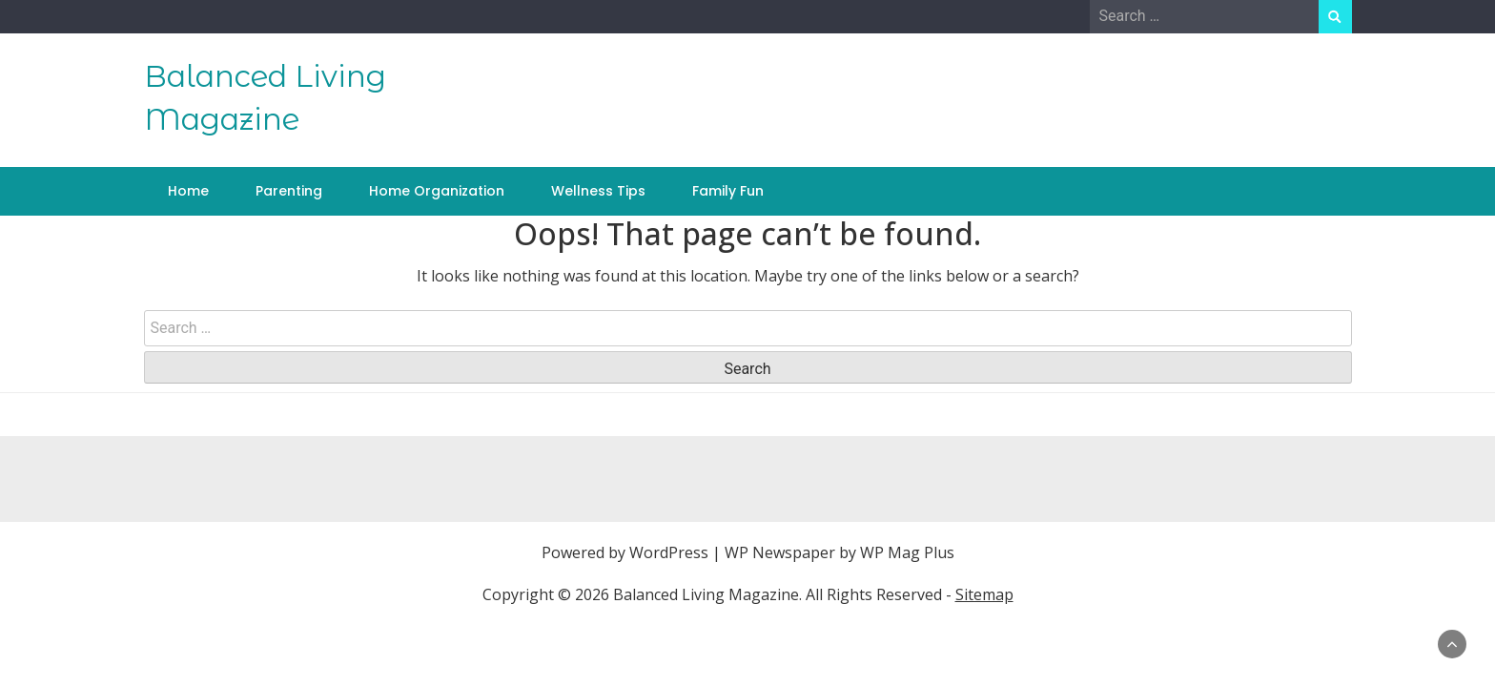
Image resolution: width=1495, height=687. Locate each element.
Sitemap (984, 594)
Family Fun (728, 190)
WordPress (668, 552)
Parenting (289, 190)
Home (188, 190)
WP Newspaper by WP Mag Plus (839, 552)
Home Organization (436, 190)
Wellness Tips (598, 190)
